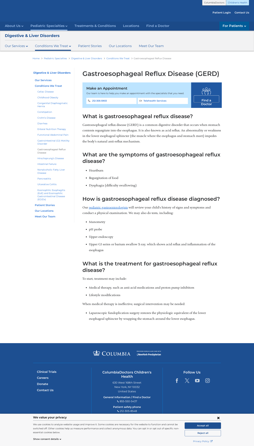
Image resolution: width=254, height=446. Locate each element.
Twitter (187, 380)
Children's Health (237, 2)
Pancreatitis (44, 178)
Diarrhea (42, 123)
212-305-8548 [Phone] (128, 410)
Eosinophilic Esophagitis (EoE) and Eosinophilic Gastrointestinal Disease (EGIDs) (51, 195)
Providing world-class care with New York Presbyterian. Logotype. (149, 355)
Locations (131, 26)
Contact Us (242, 12)
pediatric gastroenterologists (108, 207)
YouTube (197, 380)
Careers (42, 378)
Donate (42, 384)
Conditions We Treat (118, 58)
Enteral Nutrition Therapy (51, 129)
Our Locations (120, 46)
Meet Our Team (151, 46)
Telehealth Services (155, 100)
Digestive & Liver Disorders (32, 35)
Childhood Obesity (47, 97)
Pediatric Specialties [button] (48, 26)
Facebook (176, 380)
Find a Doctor (157, 26)
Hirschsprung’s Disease (50, 158)
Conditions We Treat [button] (53, 46)
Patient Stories (90, 46)
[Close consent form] (218, 417)
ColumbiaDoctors (214, 2)
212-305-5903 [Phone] (99, 100)
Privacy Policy (203, 441)
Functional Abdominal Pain (52, 134)
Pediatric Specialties (55, 58)
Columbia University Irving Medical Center (112, 352)
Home (36, 58)
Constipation (44, 111)
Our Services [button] (16, 46)
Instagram (207, 380)
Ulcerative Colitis (47, 184)
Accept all (203, 425)
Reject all (202, 433)
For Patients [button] (234, 26)
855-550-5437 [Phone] (128, 401)
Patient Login (222, 12)
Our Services (43, 80)
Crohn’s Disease (46, 117)
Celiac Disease (45, 91)
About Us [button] (14, 26)
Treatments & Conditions (95, 26)
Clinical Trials (46, 371)
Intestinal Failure (46, 163)
